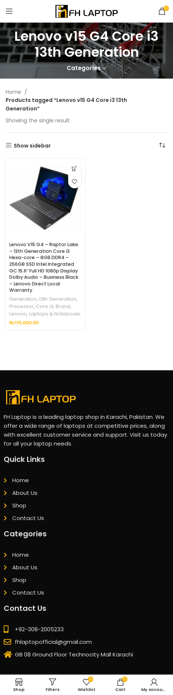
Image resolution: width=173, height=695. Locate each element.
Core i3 (44, 306)
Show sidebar (32, 145)
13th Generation (57, 299)
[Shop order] (161, 145)
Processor (21, 306)
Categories (84, 68)
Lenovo (18, 314)
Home (14, 92)
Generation (23, 299)
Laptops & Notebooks (54, 314)
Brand (63, 306)
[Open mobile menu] (9, 11)
